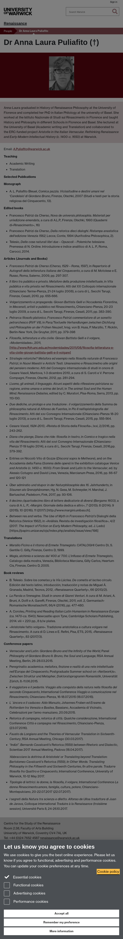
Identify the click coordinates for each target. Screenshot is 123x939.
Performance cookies (26, 901)
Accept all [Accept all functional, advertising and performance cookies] (61, 913)
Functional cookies (24, 885)
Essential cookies (22, 876)
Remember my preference (61, 922)
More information (61, 931)
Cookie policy (108, 871)
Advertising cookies (24, 893)
